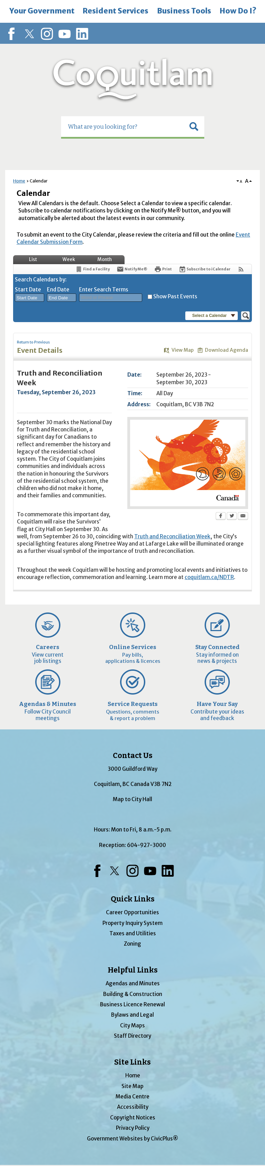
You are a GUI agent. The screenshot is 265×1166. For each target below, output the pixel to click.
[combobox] (29, 297)
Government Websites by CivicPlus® (132, 1138)
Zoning (132, 943)
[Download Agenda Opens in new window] (222, 350)
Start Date (28, 289)
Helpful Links (133, 970)
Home (19, 180)
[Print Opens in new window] (163, 269)
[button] (193, 126)
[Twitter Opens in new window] (232, 516)
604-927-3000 (146, 845)
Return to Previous (33, 342)
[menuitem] (41, 11)
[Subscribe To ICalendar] (204, 269)
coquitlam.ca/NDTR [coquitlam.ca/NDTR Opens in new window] (209, 577)
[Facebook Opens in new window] (221, 516)
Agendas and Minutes (133, 983)
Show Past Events (175, 296)
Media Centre (132, 1096)
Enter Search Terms (103, 289)
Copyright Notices (132, 1117)
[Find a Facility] (92, 269)
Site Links (132, 1062)
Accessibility (132, 1107)
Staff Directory (132, 1036)
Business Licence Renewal (132, 1004)
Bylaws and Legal (132, 1014)
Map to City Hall (132, 799)
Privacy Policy (132, 1128)
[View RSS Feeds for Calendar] (241, 269)
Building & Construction (132, 994)
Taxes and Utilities (132, 933)
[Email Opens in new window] (243, 516)
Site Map (132, 1086)
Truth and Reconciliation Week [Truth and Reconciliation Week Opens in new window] (172, 536)
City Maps (132, 1025)
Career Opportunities (132, 912)
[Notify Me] (132, 269)
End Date (58, 289)
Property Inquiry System (132, 923)
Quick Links (133, 899)
